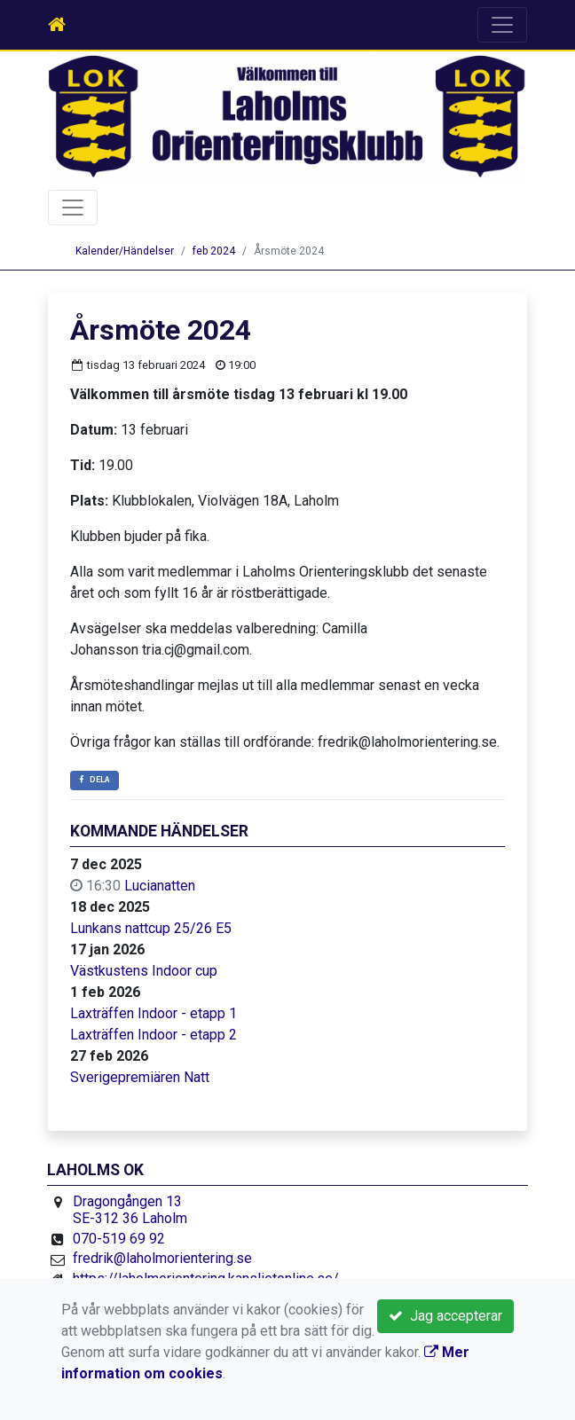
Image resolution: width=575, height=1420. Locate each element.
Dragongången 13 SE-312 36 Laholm (130, 1210)
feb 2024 (214, 251)
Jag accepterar (445, 1315)
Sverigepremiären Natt (139, 1077)
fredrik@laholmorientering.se (162, 1258)
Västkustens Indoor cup (143, 970)
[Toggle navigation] (502, 25)
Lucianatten (159, 885)
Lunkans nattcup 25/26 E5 (151, 928)
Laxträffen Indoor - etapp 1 (153, 1013)
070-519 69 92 (119, 1238)
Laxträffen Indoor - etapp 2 (153, 1034)
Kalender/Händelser (124, 251)
